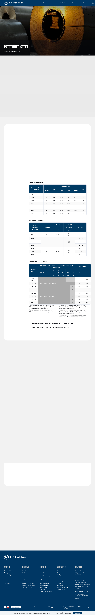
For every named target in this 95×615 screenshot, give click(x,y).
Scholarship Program (62, 589)
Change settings (68, 613)
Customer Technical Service (28, 585)
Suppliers (59, 570)
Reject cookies (59, 613)
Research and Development (28, 583)
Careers (59, 572)
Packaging (24, 570)
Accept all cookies (77, 613)
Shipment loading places (46, 591)
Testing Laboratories (27, 587)
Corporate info (7, 570)
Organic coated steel (45, 577)
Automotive (25, 577)
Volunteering (60, 585)
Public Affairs (7, 583)
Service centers (25, 581)
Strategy (6, 572)
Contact (77, 598)
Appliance (24, 575)
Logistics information (45, 585)
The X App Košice (16, 607)
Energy (23, 579)
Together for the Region (63, 587)
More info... (49, 613)
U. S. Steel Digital (8, 575)
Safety (5, 577)
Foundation (60, 583)
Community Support (62, 581)
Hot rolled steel (43, 570)
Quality (6, 581)
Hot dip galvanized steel (45, 575)
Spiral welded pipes (44, 583)
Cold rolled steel (43, 572)
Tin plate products (44, 579)
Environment (7, 579)
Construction (25, 572)
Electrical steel (43, 581)
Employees (59, 575)
